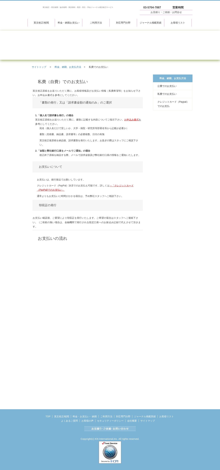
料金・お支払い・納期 (85, 416)
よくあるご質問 (69, 420)
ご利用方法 (96, 22)
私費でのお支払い (167, 94)
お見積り (166, 12)
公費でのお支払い (167, 86)
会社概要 (132, 420)
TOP (48, 416)
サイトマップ (147, 420)
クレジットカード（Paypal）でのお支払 (173, 103)
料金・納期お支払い (68, 22)
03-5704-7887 (152, 7)
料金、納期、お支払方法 (173, 78)
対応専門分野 (123, 22)
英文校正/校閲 (41, 22)
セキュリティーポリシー (110, 420)
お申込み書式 (131, 119)
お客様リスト (178, 22)
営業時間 (178, 7)
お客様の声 (87, 420)
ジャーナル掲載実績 (150, 22)
